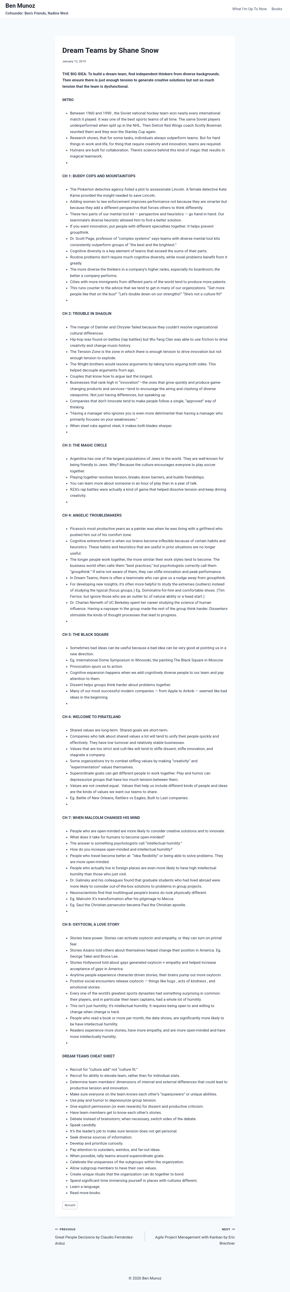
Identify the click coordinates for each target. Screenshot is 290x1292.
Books (276, 9)
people (69, 1205)
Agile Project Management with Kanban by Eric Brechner (192, 1236)
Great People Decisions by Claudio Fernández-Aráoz (98, 1236)
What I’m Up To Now (249, 9)
